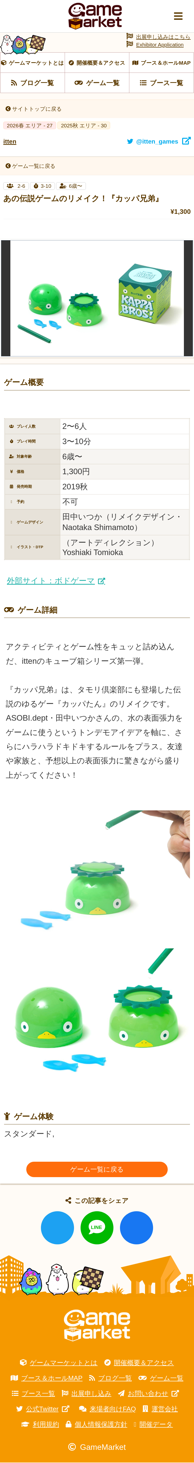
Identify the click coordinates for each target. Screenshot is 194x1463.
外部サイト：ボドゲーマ (51, 581)
